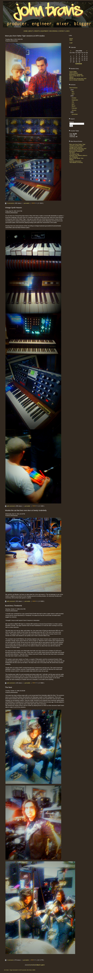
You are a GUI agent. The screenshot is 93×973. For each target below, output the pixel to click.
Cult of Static (73, 71)
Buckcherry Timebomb (75, 74)
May (73, 91)
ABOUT (30, 31)
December (75, 114)
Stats (70, 40)
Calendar (72, 47)
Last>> (43, 965)
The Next (72, 152)
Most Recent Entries (75, 141)
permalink (26, 203)
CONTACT (62, 31)
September (75, 100)
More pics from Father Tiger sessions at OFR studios (77, 145)
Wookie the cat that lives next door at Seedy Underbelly (77, 79)
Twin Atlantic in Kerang (76, 162)
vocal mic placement (75, 161)
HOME (26, 31)
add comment (10, 506)
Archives (72, 84)
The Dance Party (74, 154)
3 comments (9, 203)
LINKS (67, 31)
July (73, 102)
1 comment (9, 960)
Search (72, 119)
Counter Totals (74, 130)
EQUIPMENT (44, 31)
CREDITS (37, 31)
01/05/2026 (78, 63)
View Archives (73, 87)
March (73, 106)
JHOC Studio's (73, 73)
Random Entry (74, 68)
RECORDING (53, 31)
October (74, 98)
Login (71, 42)
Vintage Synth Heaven (75, 147)
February (74, 108)
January (74, 110)
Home (71, 38)
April (73, 94)
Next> (39, 965)
